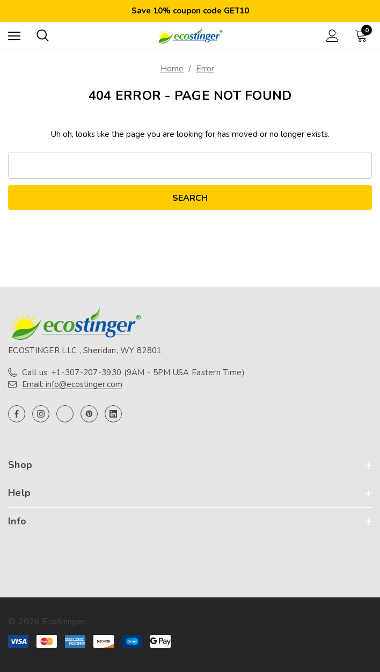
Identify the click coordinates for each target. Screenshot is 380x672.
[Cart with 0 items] (363, 35)
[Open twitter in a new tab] (65, 413)
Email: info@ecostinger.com (72, 384)
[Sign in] (332, 36)
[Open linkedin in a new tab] (113, 413)
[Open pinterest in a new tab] (89, 413)
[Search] (42, 35)
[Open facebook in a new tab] (16, 413)
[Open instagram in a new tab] (40, 413)
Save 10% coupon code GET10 (190, 11)
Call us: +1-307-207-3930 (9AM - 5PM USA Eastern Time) (133, 372)
